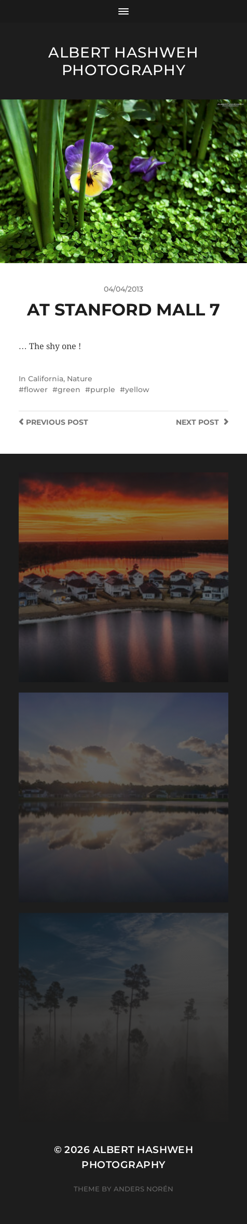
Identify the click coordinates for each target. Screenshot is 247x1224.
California (45, 378)
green (69, 389)
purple (102, 389)
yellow (137, 389)
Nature (79, 378)
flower (36, 389)
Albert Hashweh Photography (123, 61)
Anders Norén (143, 1189)
